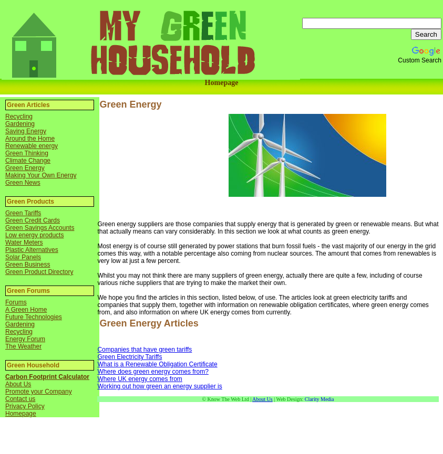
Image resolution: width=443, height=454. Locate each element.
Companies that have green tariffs (144, 349)
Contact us (20, 399)
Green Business (27, 264)
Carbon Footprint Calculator (47, 377)
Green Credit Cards (32, 220)
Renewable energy (31, 146)
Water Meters (24, 242)
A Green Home (26, 309)
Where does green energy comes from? (152, 371)
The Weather (23, 346)
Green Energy (25, 168)
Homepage (222, 83)
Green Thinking (26, 153)
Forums (16, 302)
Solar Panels (23, 257)
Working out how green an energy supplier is (159, 386)
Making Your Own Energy (40, 175)
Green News (22, 182)
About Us (18, 384)
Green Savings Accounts (39, 227)
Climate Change (27, 160)
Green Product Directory (39, 272)
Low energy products (34, 235)
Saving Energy (25, 131)
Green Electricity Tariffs (129, 357)
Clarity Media (319, 399)
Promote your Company (38, 391)
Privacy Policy (25, 406)
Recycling (19, 116)
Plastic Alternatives (31, 250)
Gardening (20, 124)
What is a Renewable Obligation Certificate (157, 364)
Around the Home (30, 138)
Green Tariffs (23, 213)
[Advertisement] (162, 166)
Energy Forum (25, 339)
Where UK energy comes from (139, 379)
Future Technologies (33, 317)
